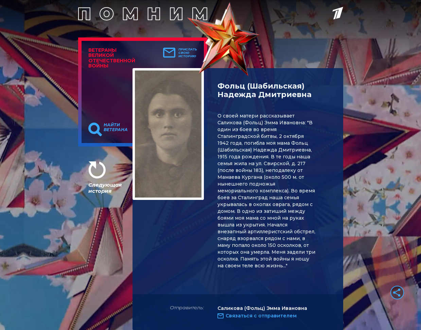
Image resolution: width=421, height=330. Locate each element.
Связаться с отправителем (261, 316)
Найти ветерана (116, 127)
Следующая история (105, 188)
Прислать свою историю (187, 53)
